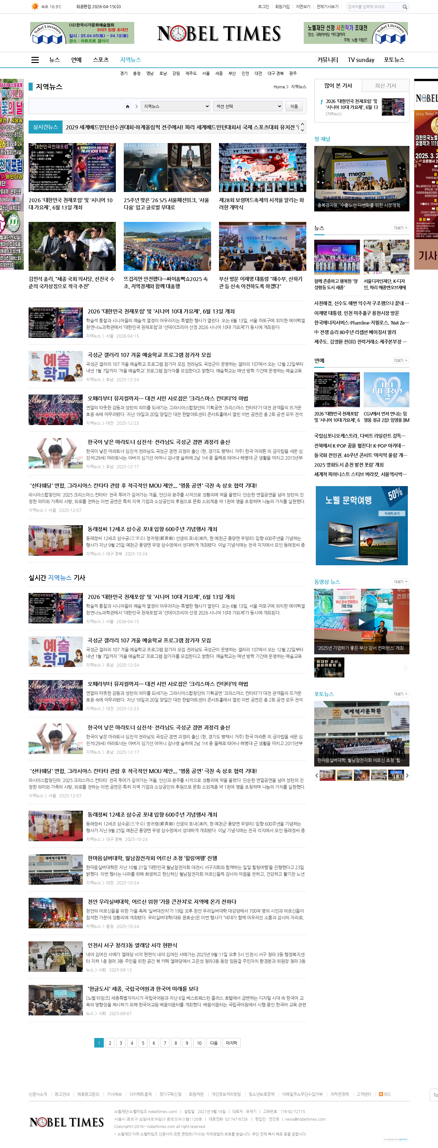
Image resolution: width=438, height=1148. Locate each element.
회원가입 (282, 6)
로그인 (263, 6)
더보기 (398, 228)
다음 (213, 1043)
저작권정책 (339, 1094)
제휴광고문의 (88, 1094)
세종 (218, 73)
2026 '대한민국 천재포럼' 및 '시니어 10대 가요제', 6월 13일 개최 (161, 311)
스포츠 (101, 59)
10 (199, 1043)
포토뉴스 (394, 59)
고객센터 (363, 1094)
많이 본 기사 (338, 85)
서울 (205, 73)
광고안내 (62, 1094)
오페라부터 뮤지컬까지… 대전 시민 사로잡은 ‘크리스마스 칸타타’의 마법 (168, 398)
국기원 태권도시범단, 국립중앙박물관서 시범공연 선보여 (129, 127)
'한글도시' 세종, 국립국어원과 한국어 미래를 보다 (143, 989)
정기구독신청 (170, 1094)
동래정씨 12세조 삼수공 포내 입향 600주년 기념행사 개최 (152, 529)
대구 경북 (275, 73)
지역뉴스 (130, 59)
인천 (245, 73)
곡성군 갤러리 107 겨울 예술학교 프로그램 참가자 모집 (149, 355)
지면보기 (303, 6)
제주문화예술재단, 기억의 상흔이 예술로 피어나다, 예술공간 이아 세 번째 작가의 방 (363, 647)
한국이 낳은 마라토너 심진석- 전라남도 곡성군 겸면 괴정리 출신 (159, 442)
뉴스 (54, 59)
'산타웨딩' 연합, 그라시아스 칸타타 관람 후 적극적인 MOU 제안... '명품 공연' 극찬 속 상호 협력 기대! (143, 485)
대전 (258, 73)
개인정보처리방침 (226, 1094)
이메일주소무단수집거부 (302, 1094)
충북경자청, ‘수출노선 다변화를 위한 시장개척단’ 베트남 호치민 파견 (363, 205)
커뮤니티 (327, 59)
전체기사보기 (327, 6)
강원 (176, 73)
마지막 (231, 1043)
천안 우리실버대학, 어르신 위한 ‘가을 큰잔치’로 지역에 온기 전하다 (162, 901)
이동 (294, 106)
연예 (76, 59)
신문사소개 (38, 1094)
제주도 (190, 73)
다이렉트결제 (140, 1094)
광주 (292, 73)
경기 (123, 73)
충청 (136, 73)
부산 (232, 73)
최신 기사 (385, 85)
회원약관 (196, 1094)
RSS (385, 1094)
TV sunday (361, 59)
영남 (150, 73)
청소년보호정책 (261, 1094)
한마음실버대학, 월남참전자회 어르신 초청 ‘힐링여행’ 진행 (152, 858)
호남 (163, 73)
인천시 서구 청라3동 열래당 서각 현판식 (132, 945)
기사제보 (114, 1094)
